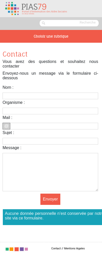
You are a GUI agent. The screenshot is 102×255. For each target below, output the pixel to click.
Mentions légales (74, 248)
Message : (12, 148)
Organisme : (14, 102)
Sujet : (8, 132)
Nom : (8, 87)
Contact (56, 248)
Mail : (7, 117)
